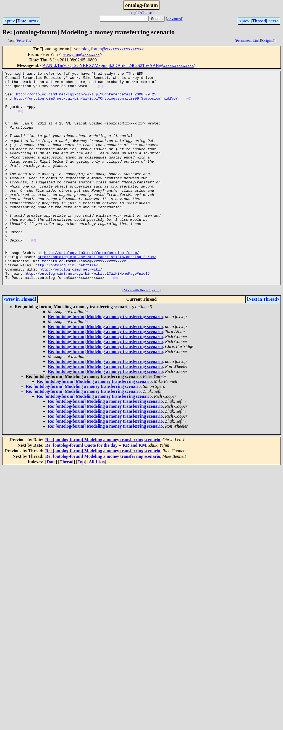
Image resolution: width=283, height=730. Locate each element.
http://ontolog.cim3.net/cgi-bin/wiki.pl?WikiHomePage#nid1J (87, 313)
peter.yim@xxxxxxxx (80, 54)
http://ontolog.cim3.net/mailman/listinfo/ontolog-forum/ (97, 293)
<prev (9, 21)
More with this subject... (141, 331)
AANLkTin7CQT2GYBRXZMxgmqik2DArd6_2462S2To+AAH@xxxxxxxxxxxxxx (118, 65)
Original (268, 40)
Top (133, 13)
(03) (20, 119)
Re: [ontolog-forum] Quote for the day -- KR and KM (95, 486)
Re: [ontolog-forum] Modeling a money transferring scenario (105, 358)
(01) (100, 89)
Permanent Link (248, 40)
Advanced (174, 19)
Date (21, 21)
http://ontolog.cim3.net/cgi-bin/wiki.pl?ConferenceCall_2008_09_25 (86, 99)
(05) (115, 318)
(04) (33, 273)
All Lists (146, 13)
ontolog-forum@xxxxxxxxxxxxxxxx (108, 48)
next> (34, 21)
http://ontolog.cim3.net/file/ (66, 303)
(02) (188, 104)
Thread (259, 21)
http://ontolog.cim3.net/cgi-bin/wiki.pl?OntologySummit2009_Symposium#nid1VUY (96, 104)
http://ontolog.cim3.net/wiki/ (71, 308)
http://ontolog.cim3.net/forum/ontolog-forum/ (91, 288)
